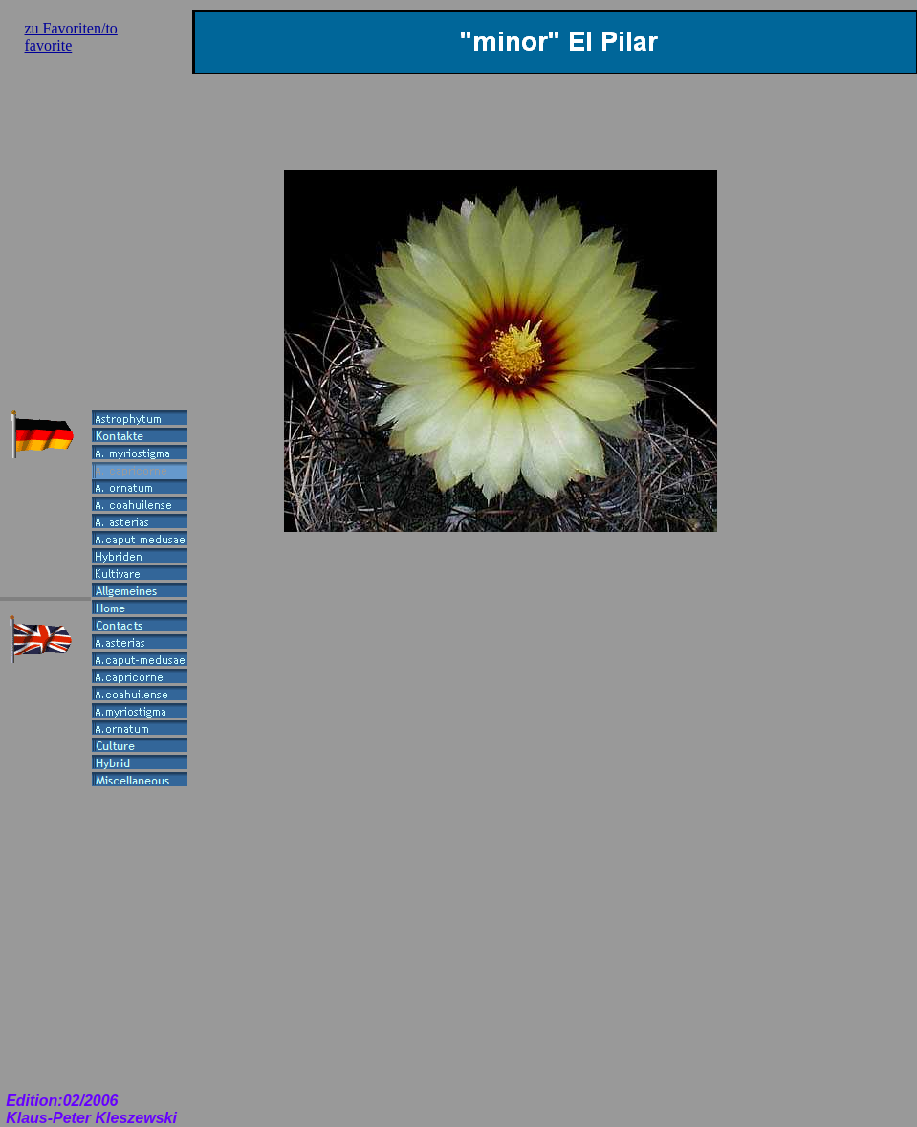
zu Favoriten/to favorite (71, 37)
